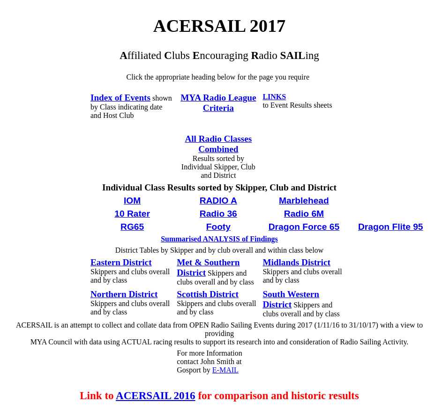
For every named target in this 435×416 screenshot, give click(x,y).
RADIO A (218, 200)
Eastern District (121, 262)
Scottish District (208, 294)
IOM (132, 200)
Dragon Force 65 (304, 227)
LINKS (274, 97)
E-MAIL (225, 370)
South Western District (290, 299)
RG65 (132, 227)
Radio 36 (218, 214)
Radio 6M (304, 214)
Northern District (124, 294)
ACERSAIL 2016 (155, 395)
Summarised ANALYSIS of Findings (219, 239)
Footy (218, 227)
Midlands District (296, 262)
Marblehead (304, 200)
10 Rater (132, 214)
